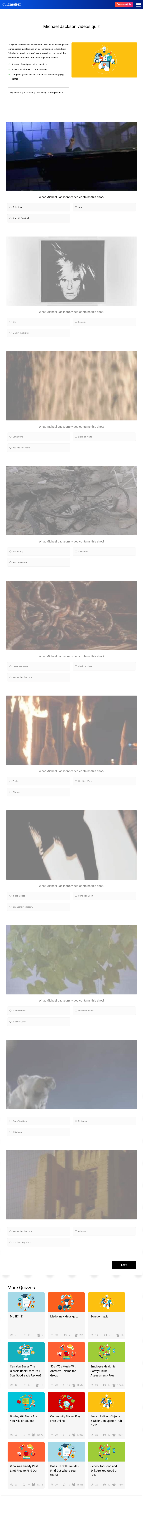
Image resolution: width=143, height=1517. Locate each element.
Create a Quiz (124, 4)
